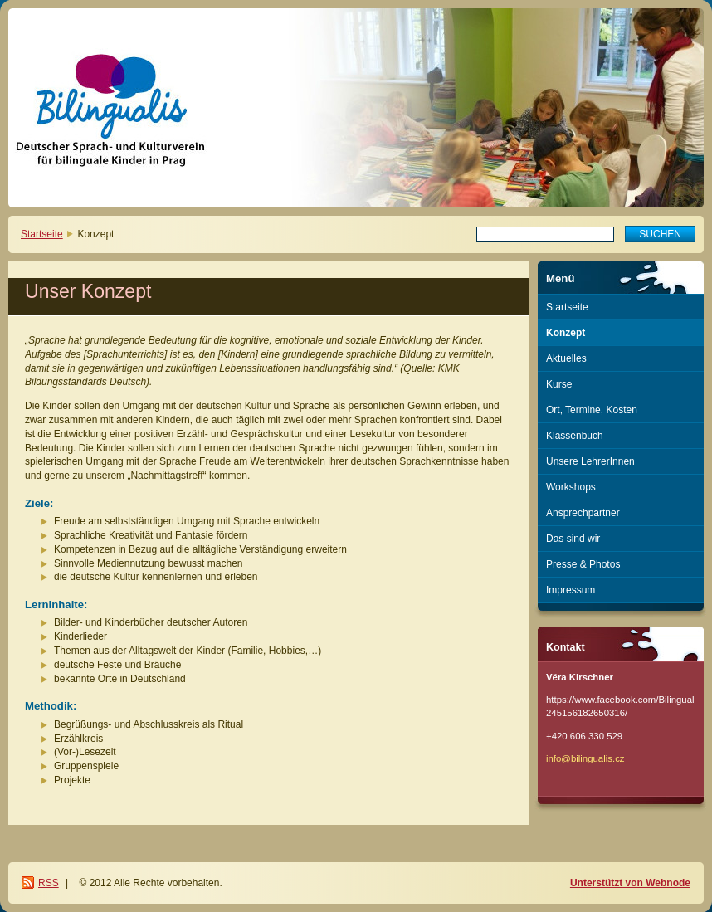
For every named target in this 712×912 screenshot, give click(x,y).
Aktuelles (566, 358)
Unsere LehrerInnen (590, 461)
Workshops (571, 487)
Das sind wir (573, 538)
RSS (48, 883)
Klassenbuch (574, 435)
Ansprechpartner (583, 513)
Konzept (565, 333)
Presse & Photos (583, 564)
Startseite (42, 234)
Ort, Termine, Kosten (591, 410)
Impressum (570, 590)
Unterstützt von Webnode (630, 883)
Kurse (559, 384)
